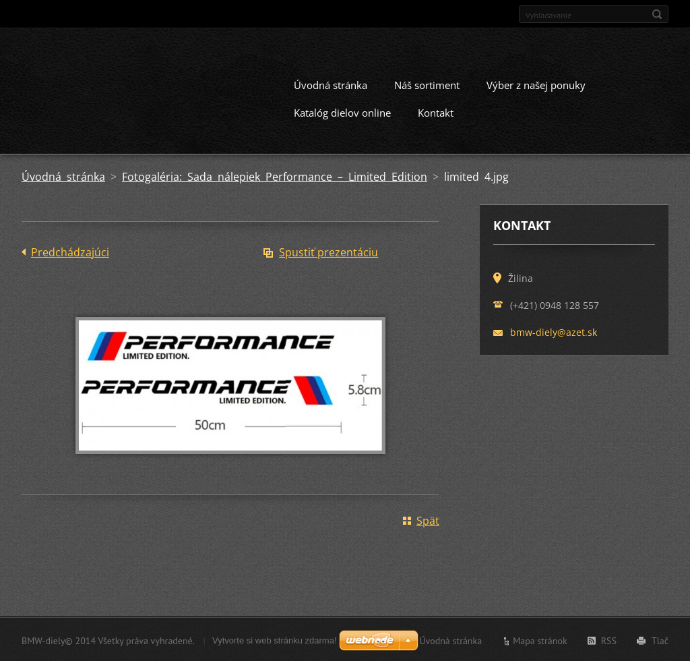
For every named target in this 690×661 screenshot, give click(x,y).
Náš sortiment (427, 83)
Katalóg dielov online (342, 111)
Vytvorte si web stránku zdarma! (274, 639)
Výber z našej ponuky (536, 83)
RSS (609, 639)
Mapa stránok (540, 639)
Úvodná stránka (330, 83)
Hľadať (657, 14)
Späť (427, 519)
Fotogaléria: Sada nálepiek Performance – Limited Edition (274, 175)
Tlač (660, 639)
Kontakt (435, 111)
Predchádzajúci (70, 250)
